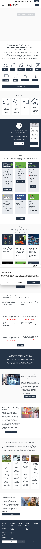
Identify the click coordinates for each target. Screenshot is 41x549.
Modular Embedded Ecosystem (12, 529)
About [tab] (34, 268)
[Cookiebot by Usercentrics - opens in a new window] (32, 266)
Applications (12, 526)
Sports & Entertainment (6, 464)
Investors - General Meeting (27, 529)
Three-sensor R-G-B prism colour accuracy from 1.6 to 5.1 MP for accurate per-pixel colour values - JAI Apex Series (20, 251)
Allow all (33, 282)
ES (29, 1)
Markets (11, 525)
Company (27, 523)
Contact (22, 1)
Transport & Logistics (25, 463)
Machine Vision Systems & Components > (26, 14)
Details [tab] (20, 268)
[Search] (37, 5)
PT (32, 1)
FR (30, 1)
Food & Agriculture (35, 464)
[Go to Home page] (13, 5)
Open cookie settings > (11, 319)
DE (27, 1)
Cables (3, 534)
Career (26, 526)
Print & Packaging (16, 463)
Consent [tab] (7, 268)
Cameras (4, 525)
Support (19, 525)
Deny (7, 282)
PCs (3, 535)
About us (26, 525)
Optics (3, 526)
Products (4, 523)
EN (25, 1)
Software (4, 532)
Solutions (12, 523)
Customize (20, 282)
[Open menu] (3, 5)
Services (4, 537)
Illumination (4, 528)
